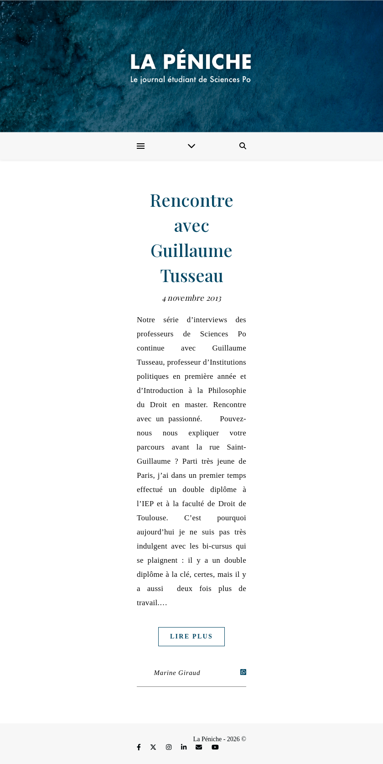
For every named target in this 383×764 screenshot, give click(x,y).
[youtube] (215, 747)
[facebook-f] (139, 747)
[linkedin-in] (184, 747)
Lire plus (191, 636)
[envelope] (200, 747)
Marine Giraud (177, 672)
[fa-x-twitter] (154, 747)
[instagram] (169, 747)
